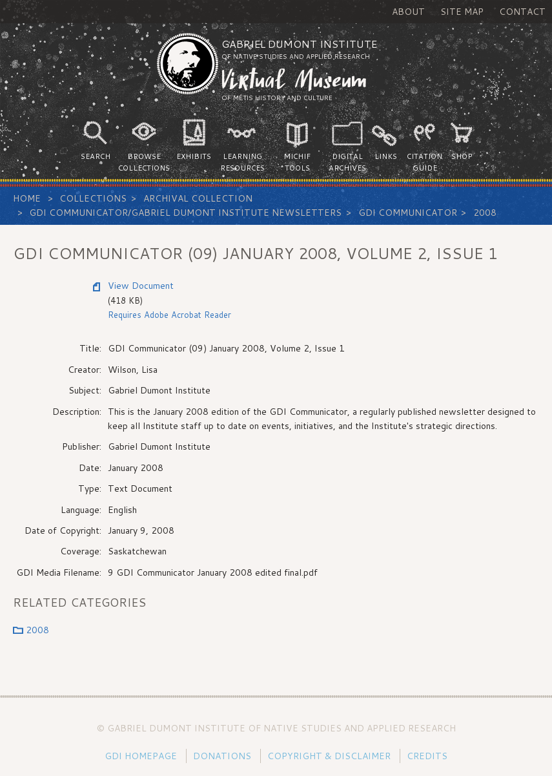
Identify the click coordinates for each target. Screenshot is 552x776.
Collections (93, 198)
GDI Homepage (141, 756)
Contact (522, 11)
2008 (484, 212)
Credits (427, 756)
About (408, 11)
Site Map (462, 11)
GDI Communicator (407, 212)
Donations (222, 756)
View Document (141, 285)
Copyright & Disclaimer (329, 756)
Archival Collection (197, 198)
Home (27, 198)
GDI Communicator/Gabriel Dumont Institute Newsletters (185, 212)
